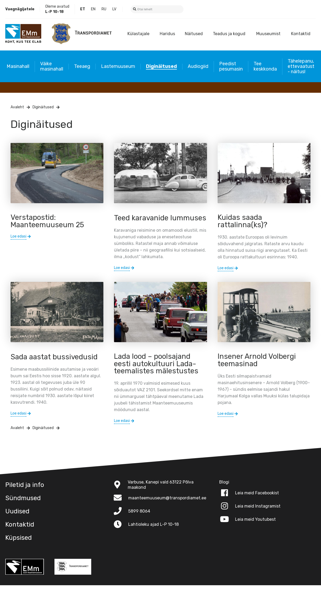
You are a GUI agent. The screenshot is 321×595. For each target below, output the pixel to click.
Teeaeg (82, 66)
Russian (104, 9)
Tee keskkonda (265, 66)
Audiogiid (198, 66)
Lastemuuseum (118, 66)
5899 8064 (139, 520)
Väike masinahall (51, 66)
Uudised (17, 521)
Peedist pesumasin (231, 66)
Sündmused (23, 508)
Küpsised (18, 547)
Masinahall (18, 66)
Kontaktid (300, 33)
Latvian (114, 9)
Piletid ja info (24, 494)
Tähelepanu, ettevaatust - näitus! (301, 66)
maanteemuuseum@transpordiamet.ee (167, 507)
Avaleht (17, 107)
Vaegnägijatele (19, 9)
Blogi (231, 9)
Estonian (82, 9)
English (93, 9)
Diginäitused (161, 66)
